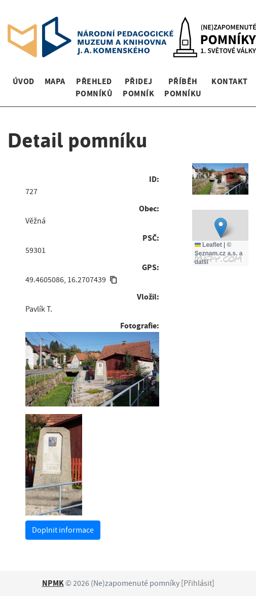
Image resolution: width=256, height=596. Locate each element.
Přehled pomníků (94, 87)
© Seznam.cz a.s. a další (219, 253)
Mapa (55, 81)
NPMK (53, 583)
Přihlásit (198, 583)
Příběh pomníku (182, 87)
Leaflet (208, 244)
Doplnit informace (63, 530)
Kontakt (229, 81)
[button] (220, 227)
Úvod (23, 81)
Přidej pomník (138, 87)
